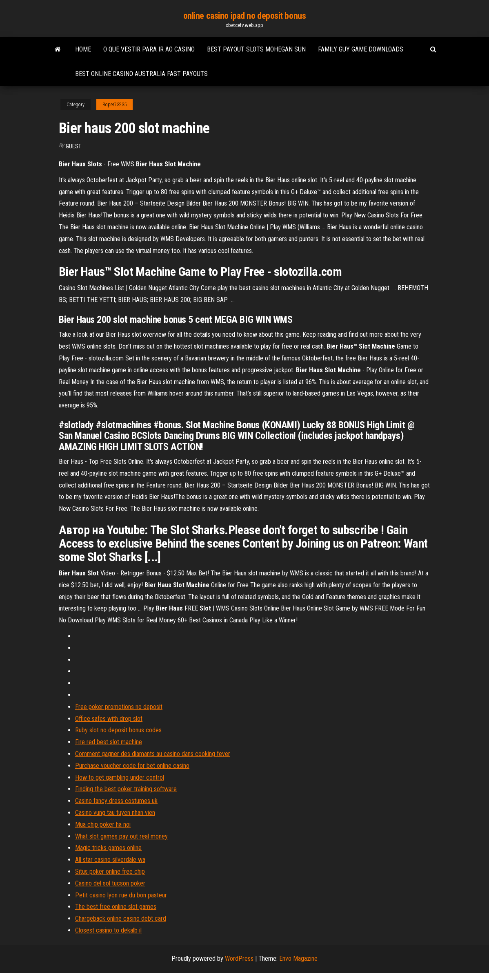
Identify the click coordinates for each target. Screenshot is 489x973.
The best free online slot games (115, 906)
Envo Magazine (298, 958)
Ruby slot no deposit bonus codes (118, 730)
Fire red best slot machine (108, 742)
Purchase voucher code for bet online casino (132, 765)
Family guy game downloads (360, 49)
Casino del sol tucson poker (110, 883)
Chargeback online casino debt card (120, 918)
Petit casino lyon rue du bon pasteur (121, 895)
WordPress (239, 958)
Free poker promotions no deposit (118, 707)
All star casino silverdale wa (110, 859)
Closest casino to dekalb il (108, 930)
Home (83, 49)
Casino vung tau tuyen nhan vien (115, 812)
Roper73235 (114, 104)
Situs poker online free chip (110, 871)
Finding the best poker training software (126, 789)
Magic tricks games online (108, 848)
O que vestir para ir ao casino (149, 49)
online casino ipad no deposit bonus (244, 16)
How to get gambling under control (119, 777)
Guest (73, 146)
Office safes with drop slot (108, 718)
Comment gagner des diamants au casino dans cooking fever (152, 754)
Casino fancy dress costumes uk (116, 801)
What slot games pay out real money (121, 836)
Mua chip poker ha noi (103, 824)
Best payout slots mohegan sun (256, 49)
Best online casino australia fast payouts (141, 74)
